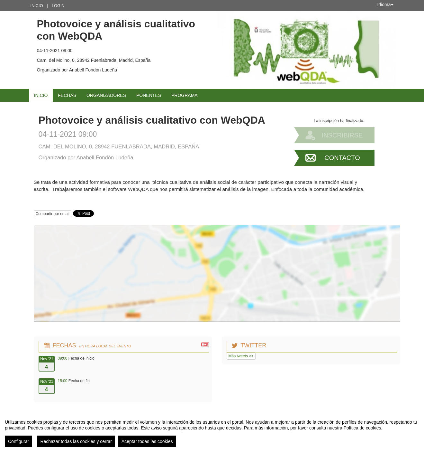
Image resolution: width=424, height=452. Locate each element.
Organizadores (106, 95)
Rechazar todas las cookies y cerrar (76, 441)
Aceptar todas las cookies (147, 441)
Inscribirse (342, 135)
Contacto (342, 157)
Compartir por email (52, 214)
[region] (212, 431)
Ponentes (148, 95)
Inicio (37, 5)
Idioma (385, 4)
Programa (184, 95)
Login (58, 5)
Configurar (18, 441)
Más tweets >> (241, 356)
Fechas (67, 95)
